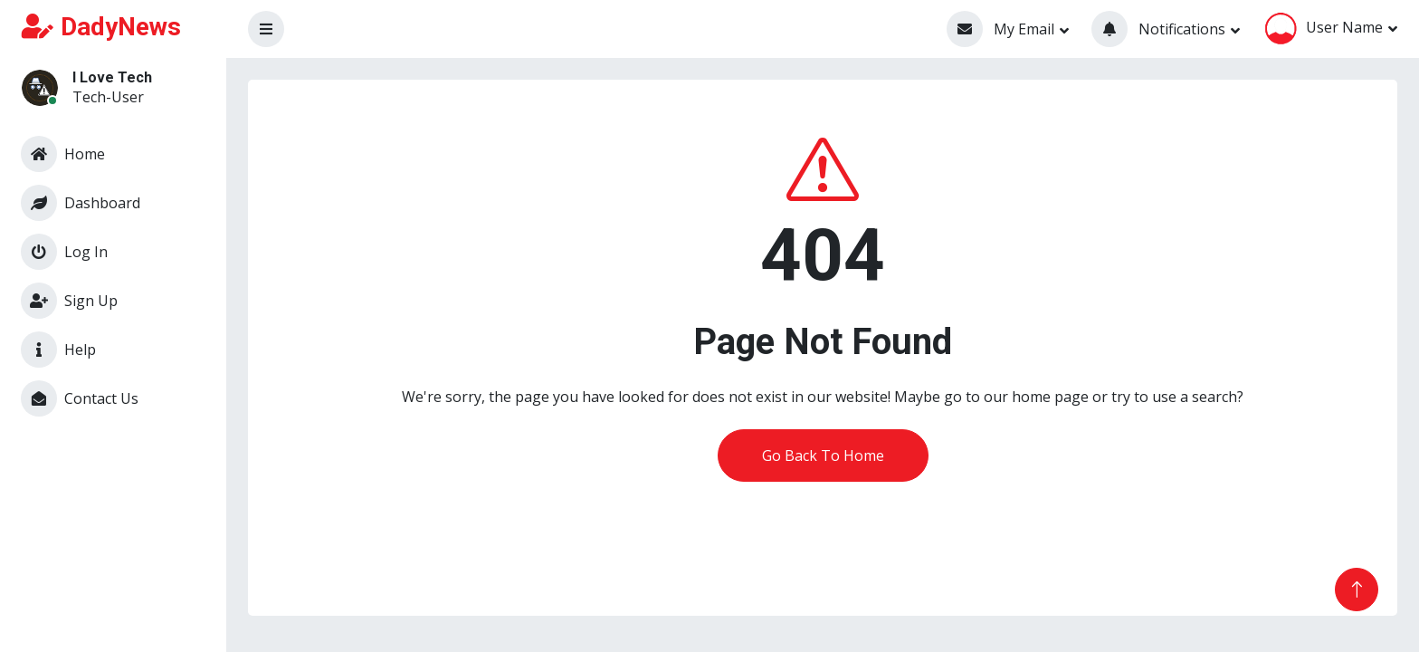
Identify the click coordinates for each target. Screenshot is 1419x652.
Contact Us (79, 398)
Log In (64, 252)
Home (63, 154)
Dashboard (80, 203)
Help (58, 349)
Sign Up (69, 301)
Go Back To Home (823, 455)
